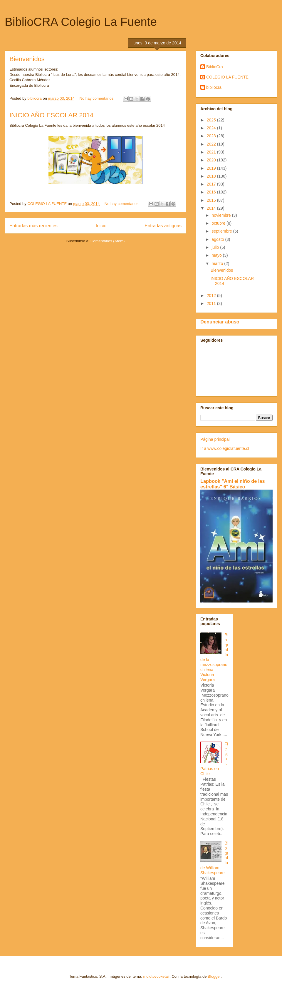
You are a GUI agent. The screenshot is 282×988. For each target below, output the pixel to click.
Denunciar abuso (219, 321)
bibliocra (213, 87)
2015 (212, 200)
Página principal (215, 439)
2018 (212, 176)
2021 (212, 152)
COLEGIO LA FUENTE (227, 77)
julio (216, 247)
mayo (217, 255)
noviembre (222, 215)
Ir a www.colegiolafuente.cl (224, 448)
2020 (212, 160)
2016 (212, 192)
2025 (212, 120)
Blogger (214, 976)
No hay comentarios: (98, 98)
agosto (218, 239)
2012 (212, 295)
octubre (219, 223)
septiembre (222, 231)
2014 (212, 208)
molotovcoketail (156, 976)
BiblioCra (214, 66)
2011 (212, 303)
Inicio (101, 225)
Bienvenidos (27, 59)
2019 (212, 168)
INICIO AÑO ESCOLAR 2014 (51, 115)
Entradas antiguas (163, 225)
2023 (212, 135)
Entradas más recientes (33, 225)
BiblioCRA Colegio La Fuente (81, 21)
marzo (218, 263)
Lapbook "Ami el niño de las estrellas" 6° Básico (232, 483)
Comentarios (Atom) (107, 241)
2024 (212, 128)
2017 (212, 184)
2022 (212, 144)
